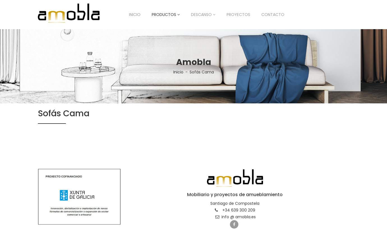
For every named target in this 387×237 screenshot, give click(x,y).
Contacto (272, 14)
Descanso (203, 14)
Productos (166, 14)
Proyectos (238, 14)
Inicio (134, 14)
